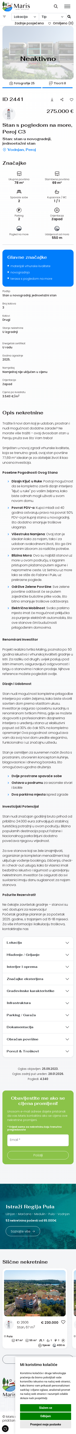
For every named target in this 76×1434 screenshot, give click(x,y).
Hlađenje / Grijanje (23, 955)
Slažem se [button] (45, 1407)
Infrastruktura (19, 1003)
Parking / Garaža (21, 1015)
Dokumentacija (20, 1027)
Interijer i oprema (22, 967)
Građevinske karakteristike (30, 991)
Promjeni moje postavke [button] (45, 1424)
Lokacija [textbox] (21, 16)
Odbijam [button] (45, 1416)
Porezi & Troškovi (23, 1051)
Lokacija (14, 942)
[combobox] (25, 17)
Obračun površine (22, 1039)
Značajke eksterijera (25, 979)
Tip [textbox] (44, 16)
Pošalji (38, 1155)
